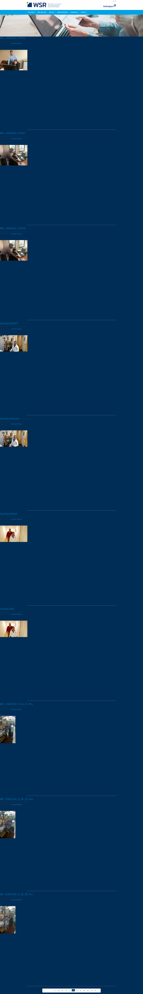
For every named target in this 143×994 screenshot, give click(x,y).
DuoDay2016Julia (9, 418)
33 (77, 990)
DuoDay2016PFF (9, 323)
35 (84, 990)
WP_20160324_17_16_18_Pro (16, 894)
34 (80, 990)
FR (113, 1)
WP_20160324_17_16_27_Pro (16, 704)
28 (58, 990)
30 (66, 990)
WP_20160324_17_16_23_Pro (16, 799)
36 (88, 990)
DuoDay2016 (7, 609)
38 (95, 990)
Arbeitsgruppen (62, 12)
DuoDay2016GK (8, 514)
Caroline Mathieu (16, 43)
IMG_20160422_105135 (12, 38)
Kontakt (83, 12)
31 (69, 990)
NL (115, 1)
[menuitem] (31, 12)
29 (62, 990)
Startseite (31, 12)
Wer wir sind (42, 12)
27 (55, 990)
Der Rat (51, 12)
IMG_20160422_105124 (12, 228)
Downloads (74, 12)
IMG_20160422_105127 (12, 133)
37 (91, 990)
